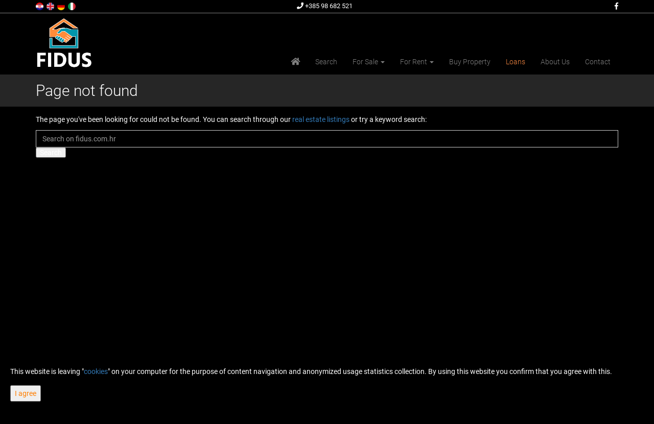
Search (326, 62)
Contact (598, 62)
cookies (96, 371)
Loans (515, 62)
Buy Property (470, 62)
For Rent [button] (417, 62)
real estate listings (320, 119)
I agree (25, 393)
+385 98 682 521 (325, 6)
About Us (555, 62)
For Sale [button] (369, 62)
